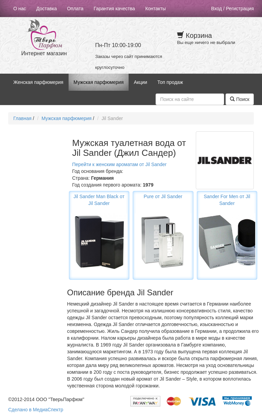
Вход (216, 8)
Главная (22, 118)
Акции (140, 82)
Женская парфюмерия (38, 82)
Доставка (46, 8)
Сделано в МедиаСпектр (35, 409)
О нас (19, 8)
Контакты (155, 8)
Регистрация (240, 8)
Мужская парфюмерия (99, 82)
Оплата (75, 8)
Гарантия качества (114, 8)
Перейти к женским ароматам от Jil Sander (119, 164)
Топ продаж (170, 82)
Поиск (239, 99)
